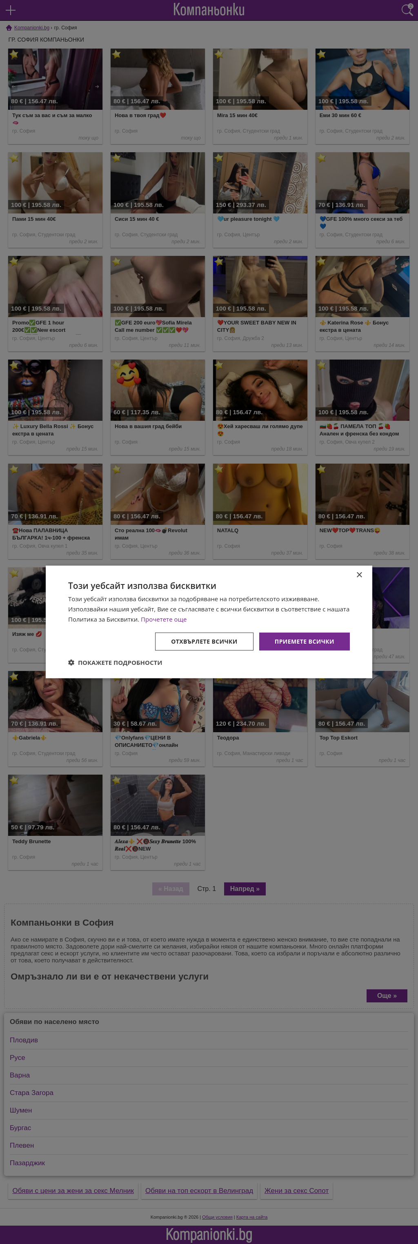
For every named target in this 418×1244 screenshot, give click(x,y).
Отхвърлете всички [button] (204, 641)
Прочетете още (164, 619)
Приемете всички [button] (304, 641)
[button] (115, 662)
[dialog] (209, 622)
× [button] (359, 575)
